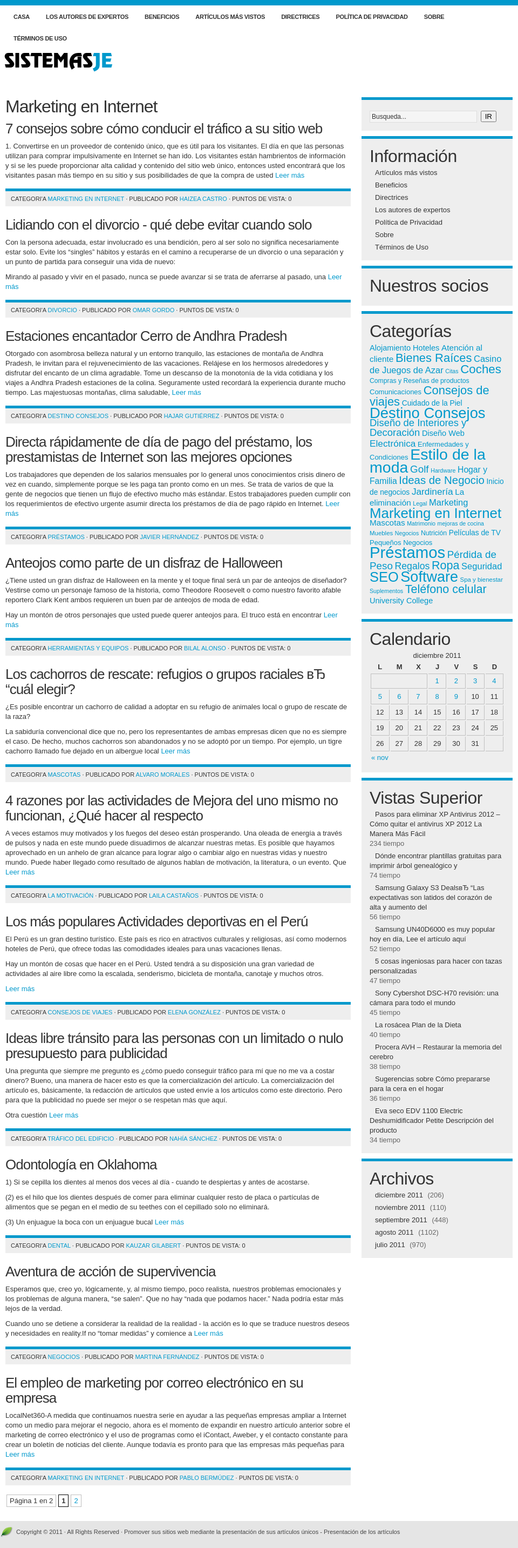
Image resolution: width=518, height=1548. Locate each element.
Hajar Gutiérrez (192, 416)
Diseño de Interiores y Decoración (418, 427)
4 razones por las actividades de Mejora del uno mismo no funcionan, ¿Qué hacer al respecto (171, 808)
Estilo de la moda (428, 461)
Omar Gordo (154, 310)
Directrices (300, 17)
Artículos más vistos (230, 17)
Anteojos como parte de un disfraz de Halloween (143, 563)
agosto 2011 (394, 1232)
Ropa (446, 565)
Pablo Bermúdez (207, 1478)
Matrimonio (421, 523)
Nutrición (434, 533)
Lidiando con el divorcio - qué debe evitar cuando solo (158, 225)
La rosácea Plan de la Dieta (418, 1025)
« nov (379, 757)
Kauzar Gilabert (153, 1245)
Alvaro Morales (163, 774)
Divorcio (62, 310)
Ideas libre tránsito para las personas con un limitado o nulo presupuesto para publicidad (174, 1045)
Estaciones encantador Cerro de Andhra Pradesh (146, 336)
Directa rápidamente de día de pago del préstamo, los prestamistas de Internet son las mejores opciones (158, 449)
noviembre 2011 (400, 1207)
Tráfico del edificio (80, 1138)
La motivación (71, 895)
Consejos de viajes (80, 1012)
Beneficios (162, 17)
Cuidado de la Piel (432, 403)
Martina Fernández (167, 1357)
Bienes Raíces (434, 358)
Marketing (448, 502)
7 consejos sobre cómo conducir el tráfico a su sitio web (163, 128)
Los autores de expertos (87, 17)
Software (429, 577)
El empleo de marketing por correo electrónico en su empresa (154, 1390)
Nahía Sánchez (193, 1138)
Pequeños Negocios (401, 543)
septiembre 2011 (401, 1220)
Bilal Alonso (205, 648)
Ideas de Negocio (442, 480)
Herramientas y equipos (88, 648)
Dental (59, 1245)
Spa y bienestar (481, 579)
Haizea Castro (203, 199)
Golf (419, 469)
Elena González (194, 1012)
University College (401, 600)
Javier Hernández (169, 537)
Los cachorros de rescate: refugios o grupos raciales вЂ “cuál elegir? (165, 681)
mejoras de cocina (461, 523)
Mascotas (64, 774)
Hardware (443, 470)
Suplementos (386, 591)
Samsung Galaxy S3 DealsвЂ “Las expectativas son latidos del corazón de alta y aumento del (431, 897)
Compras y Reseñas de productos (419, 381)
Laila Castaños (174, 895)
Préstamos (66, 537)
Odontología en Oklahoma (81, 1164)
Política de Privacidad (371, 17)
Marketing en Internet (86, 199)
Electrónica (392, 443)
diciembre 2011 (399, 1195)
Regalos (412, 566)
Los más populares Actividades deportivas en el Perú (156, 921)
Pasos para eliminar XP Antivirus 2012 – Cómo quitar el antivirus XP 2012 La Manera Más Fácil (435, 824)
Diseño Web (443, 433)
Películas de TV (475, 533)
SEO (384, 576)
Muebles (381, 533)
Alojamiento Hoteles (404, 348)
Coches (480, 369)
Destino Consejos (78, 416)
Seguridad (481, 566)
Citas (451, 371)
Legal (420, 503)
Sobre (434, 17)
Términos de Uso (40, 38)
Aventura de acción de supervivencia (110, 1271)
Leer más (289, 175)
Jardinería (432, 491)
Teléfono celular (446, 589)
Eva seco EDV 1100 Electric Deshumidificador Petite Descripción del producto (432, 1120)
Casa (21, 17)
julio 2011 (390, 1245)
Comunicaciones (395, 392)
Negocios (64, 1357)
